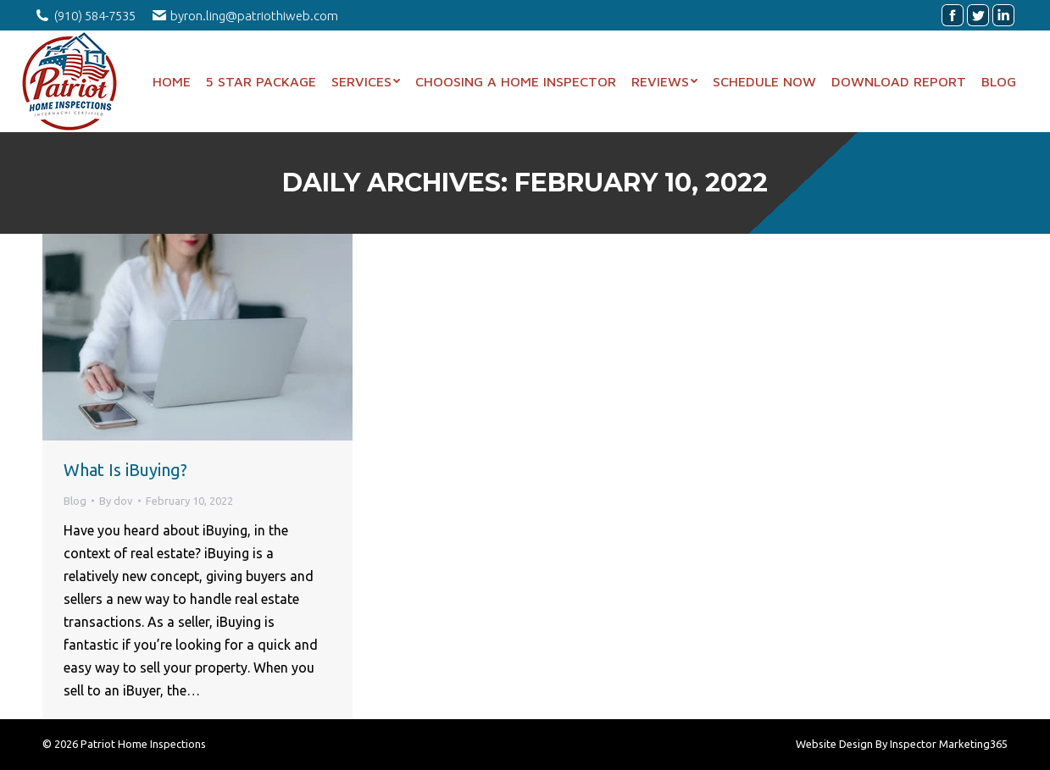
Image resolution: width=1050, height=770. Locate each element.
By (116, 501)
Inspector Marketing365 (949, 744)
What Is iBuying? (125, 469)
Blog (75, 501)
